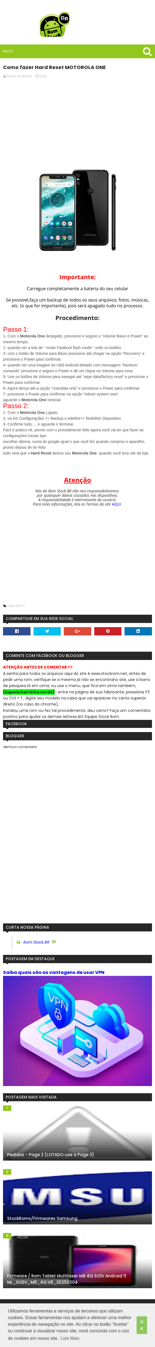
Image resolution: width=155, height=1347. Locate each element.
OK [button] (141, 1325)
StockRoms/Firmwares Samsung (42, 1218)
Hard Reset (16, 606)
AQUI (116, 504)
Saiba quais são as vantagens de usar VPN (53, 972)
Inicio (8, 51)
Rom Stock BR (36, 942)
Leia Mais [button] (70, 1338)
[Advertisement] (77, 121)
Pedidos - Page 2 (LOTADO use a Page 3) (50, 1155)
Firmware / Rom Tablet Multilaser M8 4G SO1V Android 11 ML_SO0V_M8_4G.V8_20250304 (66, 1279)
